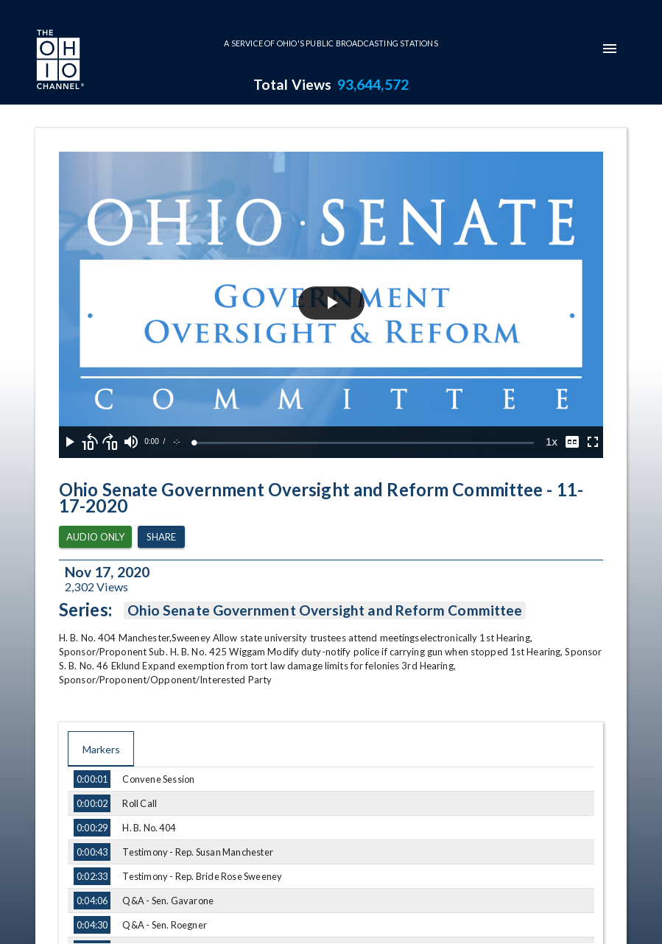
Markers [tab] (100, 749)
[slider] (364, 443)
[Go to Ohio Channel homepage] (59, 61)
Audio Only (95, 537)
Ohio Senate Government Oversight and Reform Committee (325, 610)
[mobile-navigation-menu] (609, 48)
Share (161, 537)
